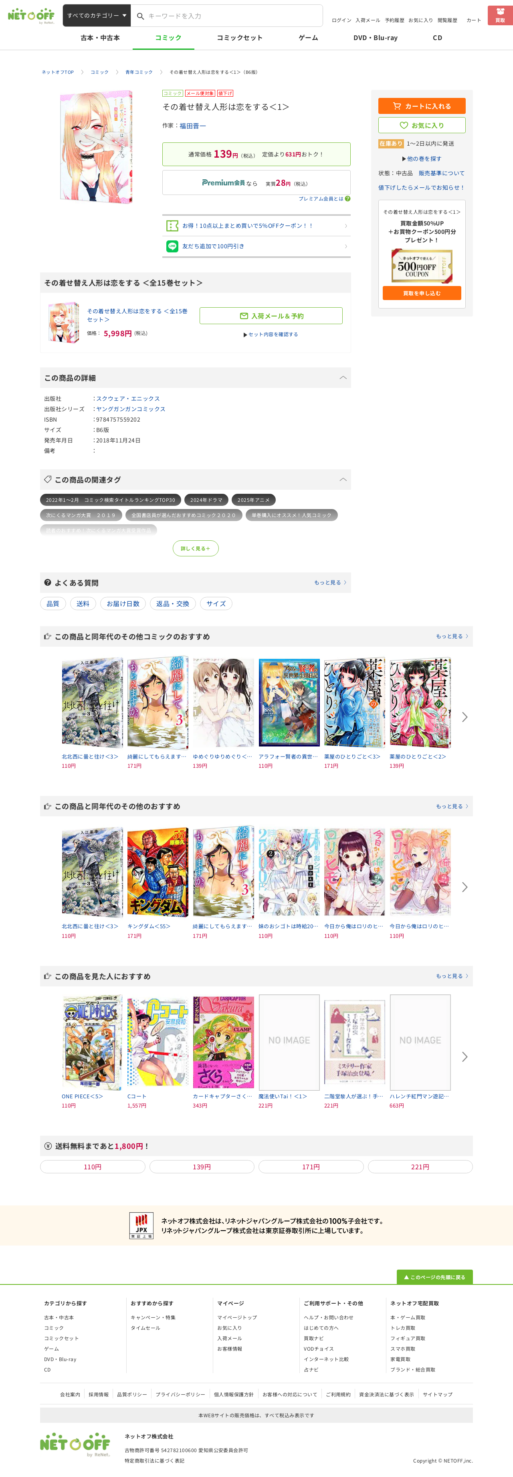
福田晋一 (193, 125)
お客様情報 (229, 1348)
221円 (420, 1166)
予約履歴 (395, 19)
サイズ (216, 603)
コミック (168, 37)
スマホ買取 (402, 1348)
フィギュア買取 (407, 1338)
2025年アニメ (254, 499)
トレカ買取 (402, 1327)
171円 (311, 1166)
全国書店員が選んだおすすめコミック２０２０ (183, 514)
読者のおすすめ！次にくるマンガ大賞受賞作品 (98, 530)
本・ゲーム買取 (407, 1317)
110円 (93, 1166)
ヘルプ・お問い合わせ (329, 1317)
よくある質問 (201, 582)
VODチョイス (319, 1348)
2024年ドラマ (206, 499)
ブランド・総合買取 (412, 1369)
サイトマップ (438, 1394)
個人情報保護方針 (234, 1394)
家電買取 (400, 1358)
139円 (202, 1166)
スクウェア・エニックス (128, 398)
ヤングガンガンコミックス (131, 409)
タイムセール (146, 1327)
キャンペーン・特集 (153, 1317)
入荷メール (367, 19)
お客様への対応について (290, 1394)
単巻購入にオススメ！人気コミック (292, 514)
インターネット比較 (326, 1358)
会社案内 (70, 1394)
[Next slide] (465, 717)
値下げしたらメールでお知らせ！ (421, 187)
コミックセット (240, 37)
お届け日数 (123, 603)
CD (437, 37)
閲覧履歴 (448, 19)
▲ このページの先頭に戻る (434, 1277)
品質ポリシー (132, 1394)
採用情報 (99, 1394)
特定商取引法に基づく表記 (155, 1460)
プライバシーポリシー (181, 1394)
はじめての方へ (321, 1327)
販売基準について (442, 173)
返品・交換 (172, 603)
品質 (53, 603)
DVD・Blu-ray (375, 37)
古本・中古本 (100, 37)
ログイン (342, 19)
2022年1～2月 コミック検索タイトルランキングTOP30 (110, 499)
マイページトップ (237, 1317)
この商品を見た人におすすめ (262, 976)
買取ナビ (314, 1338)
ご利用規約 (338, 1394)
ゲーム (308, 37)
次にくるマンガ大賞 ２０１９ (81, 514)
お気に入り (420, 19)
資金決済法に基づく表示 (386, 1394)
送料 (83, 603)
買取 (500, 19)
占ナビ (311, 1369)
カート (474, 19)
